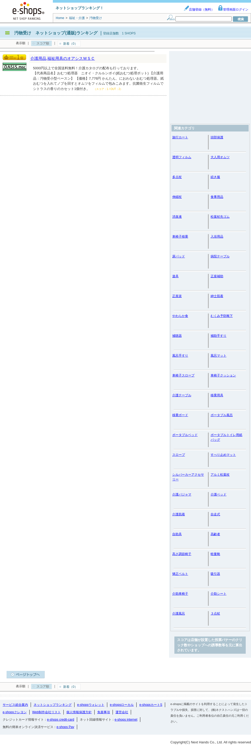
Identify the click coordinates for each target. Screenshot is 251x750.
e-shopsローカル (122, 705)
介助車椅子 (180, 594)
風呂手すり (180, 355)
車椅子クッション (223, 375)
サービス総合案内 (15, 705)
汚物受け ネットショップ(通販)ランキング (55, 33)
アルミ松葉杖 (220, 474)
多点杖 (177, 177)
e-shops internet (126, 719)
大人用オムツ (220, 157)
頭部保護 (217, 137)
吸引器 (215, 574)
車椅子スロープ (183, 375)
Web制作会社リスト (46, 712)
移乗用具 (217, 395)
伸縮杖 (177, 197)
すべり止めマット (223, 455)
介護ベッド (218, 494)
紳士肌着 (217, 296)
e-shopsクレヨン (15, 712)
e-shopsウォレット (90, 705)
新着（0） (70, 44)
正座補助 (217, 276)
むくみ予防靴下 (222, 316)
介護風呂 (178, 613)
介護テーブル (181, 395)
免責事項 (103, 712)
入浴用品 (217, 236)
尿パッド (178, 256)
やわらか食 (180, 316)
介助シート (218, 594)
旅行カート (180, 137)
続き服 (215, 177)
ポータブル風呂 (222, 415)
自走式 (215, 514)
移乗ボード (180, 415)
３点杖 (215, 613)
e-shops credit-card (60, 719)
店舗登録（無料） (199, 9)
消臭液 (177, 217)
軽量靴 (215, 554)
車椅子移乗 (180, 236)
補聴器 (177, 336)
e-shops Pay (65, 727)
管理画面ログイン (233, 9)
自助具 (177, 534)
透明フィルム (181, 157)
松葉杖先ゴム (220, 217)
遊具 (175, 276)
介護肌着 (178, 514)
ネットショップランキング (53, 705)
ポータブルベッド (185, 435)
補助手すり (218, 336)
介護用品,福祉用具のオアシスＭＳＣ (62, 58)
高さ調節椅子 (181, 554)
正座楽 (177, 296)
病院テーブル (220, 256)
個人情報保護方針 (79, 712)
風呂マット (218, 355)
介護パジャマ (181, 494)
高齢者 (215, 534)
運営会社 (121, 712)
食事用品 (217, 197)
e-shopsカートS (150, 705)
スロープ (178, 455)
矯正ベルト (180, 574)
